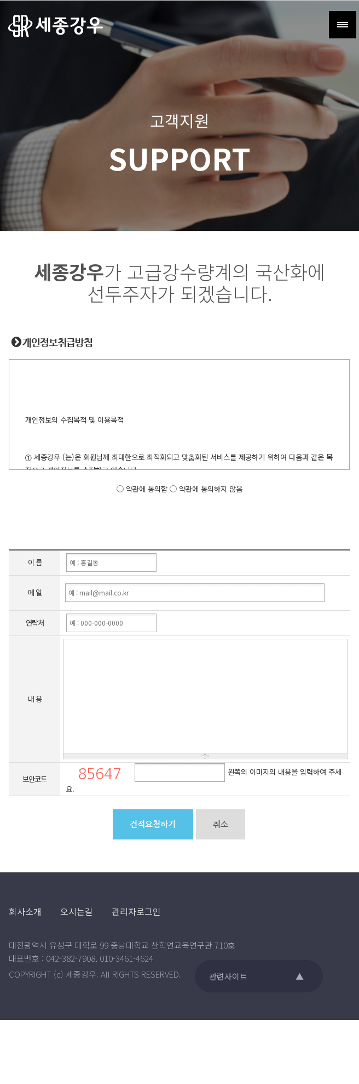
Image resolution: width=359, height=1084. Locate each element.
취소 (220, 824)
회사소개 (25, 911)
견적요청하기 (153, 824)
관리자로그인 (136, 911)
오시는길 (76, 911)
